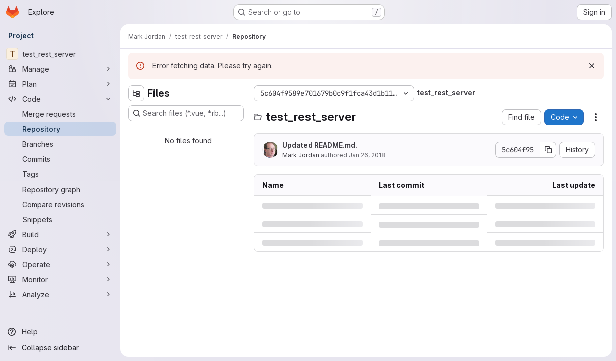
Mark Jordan (300, 155)
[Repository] (60, 129)
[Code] (60, 99)
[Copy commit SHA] (548, 150)
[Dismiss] (592, 66)
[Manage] (60, 69)
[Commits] (60, 159)
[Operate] (60, 264)
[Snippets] (60, 219)
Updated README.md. (319, 145)
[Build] (60, 234)
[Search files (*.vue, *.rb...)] (186, 113)
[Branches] (60, 144)
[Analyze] (60, 294)
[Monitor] (60, 279)
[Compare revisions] (60, 204)
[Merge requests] (60, 114)
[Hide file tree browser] (136, 93)
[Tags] (60, 174)
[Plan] (60, 84)
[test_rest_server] (60, 54)
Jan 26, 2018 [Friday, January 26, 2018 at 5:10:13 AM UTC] (367, 155)
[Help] (60, 332)
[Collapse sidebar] (60, 348)
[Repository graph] (60, 189)
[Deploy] (60, 249)
